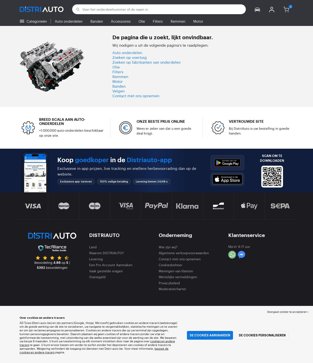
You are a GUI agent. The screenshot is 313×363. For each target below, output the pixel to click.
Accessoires (121, 21)
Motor (198, 21)
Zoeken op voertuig (129, 57)
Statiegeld (97, 276)
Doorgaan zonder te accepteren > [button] (288, 312)
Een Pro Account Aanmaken (110, 264)
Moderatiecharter (172, 288)
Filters (158, 21)
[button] (257, 9)
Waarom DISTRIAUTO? (106, 253)
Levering (96, 259)
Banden (96, 21)
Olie (141, 21)
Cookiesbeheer (170, 264)
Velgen (118, 90)
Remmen (178, 21)
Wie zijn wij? (168, 247)
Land (93, 247)
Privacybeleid (169, 283)
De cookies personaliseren (262, 335)
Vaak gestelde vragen (106, 271)
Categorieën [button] (37, 21)
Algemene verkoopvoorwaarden (184, 253)
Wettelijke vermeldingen (178, 276)
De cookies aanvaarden (210, 335)
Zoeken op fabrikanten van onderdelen (146, 62)
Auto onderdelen (69, 21)
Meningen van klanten (176, 271)
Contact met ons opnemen (135, 95)
